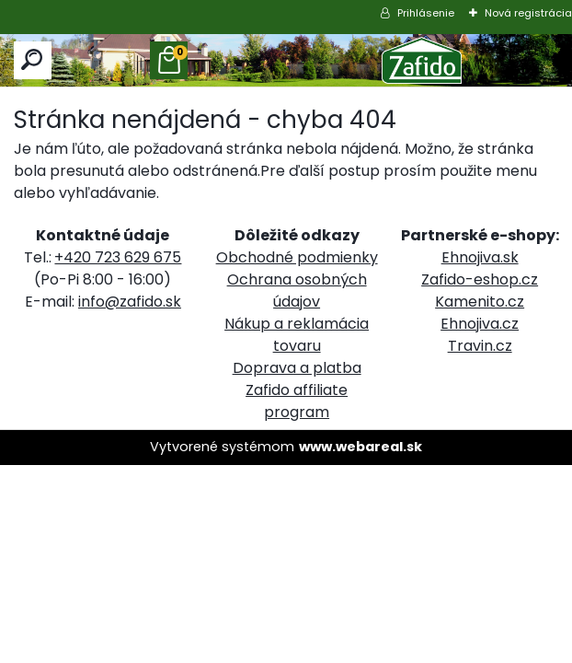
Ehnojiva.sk (480, 257)
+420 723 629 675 (117, 257)
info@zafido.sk (129, 301)
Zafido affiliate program (297, 401)
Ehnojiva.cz (479, 323)
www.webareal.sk (360, 446)
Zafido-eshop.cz (479, 279)
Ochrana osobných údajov (297, 290)
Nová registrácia (528, 13)
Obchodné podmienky (297, 257)
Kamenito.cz (479, 301)
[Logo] (422, 60)
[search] (32, 60)
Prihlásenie (425, 13)
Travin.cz (480, 345)
